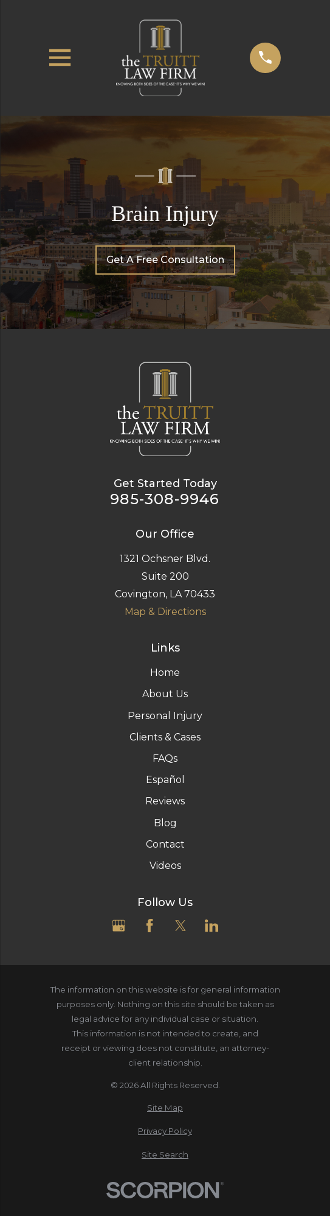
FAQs (165, 758)
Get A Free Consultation (165, 259)
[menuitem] (164, 1108)
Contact (165, 844)
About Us (165, 694)
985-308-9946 (164, 499)
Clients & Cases (165, 737)
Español (165, 779)
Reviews (165, 801)
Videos (165, 865)
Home (165, 672)
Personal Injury (165, 716)
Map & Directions (165, 611)
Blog (165, 823)
